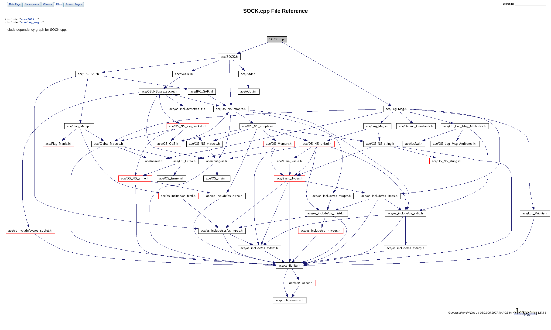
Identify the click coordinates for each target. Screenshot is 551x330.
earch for (508, 4)
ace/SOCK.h (29, 19)
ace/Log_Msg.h (31, 23)
